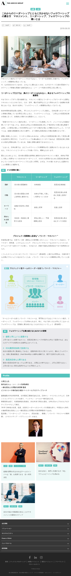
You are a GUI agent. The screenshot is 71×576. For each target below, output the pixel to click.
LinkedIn (35, 557)
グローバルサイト (34, 564)
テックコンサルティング (18, 561)
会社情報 (4, 523)
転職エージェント (33, 561)
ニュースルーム (6, 543)
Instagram (41, 557)
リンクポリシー (57, 572)
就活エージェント (47, 561)
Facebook (29, 557)
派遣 (6, 561)
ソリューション (6, 528)
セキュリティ (48, 572)
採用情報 (4, 548)
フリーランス (59, 561)
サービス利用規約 (39, 572)
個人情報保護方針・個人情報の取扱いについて (21, 572)
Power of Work (6, 538)
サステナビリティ (7, 533)
